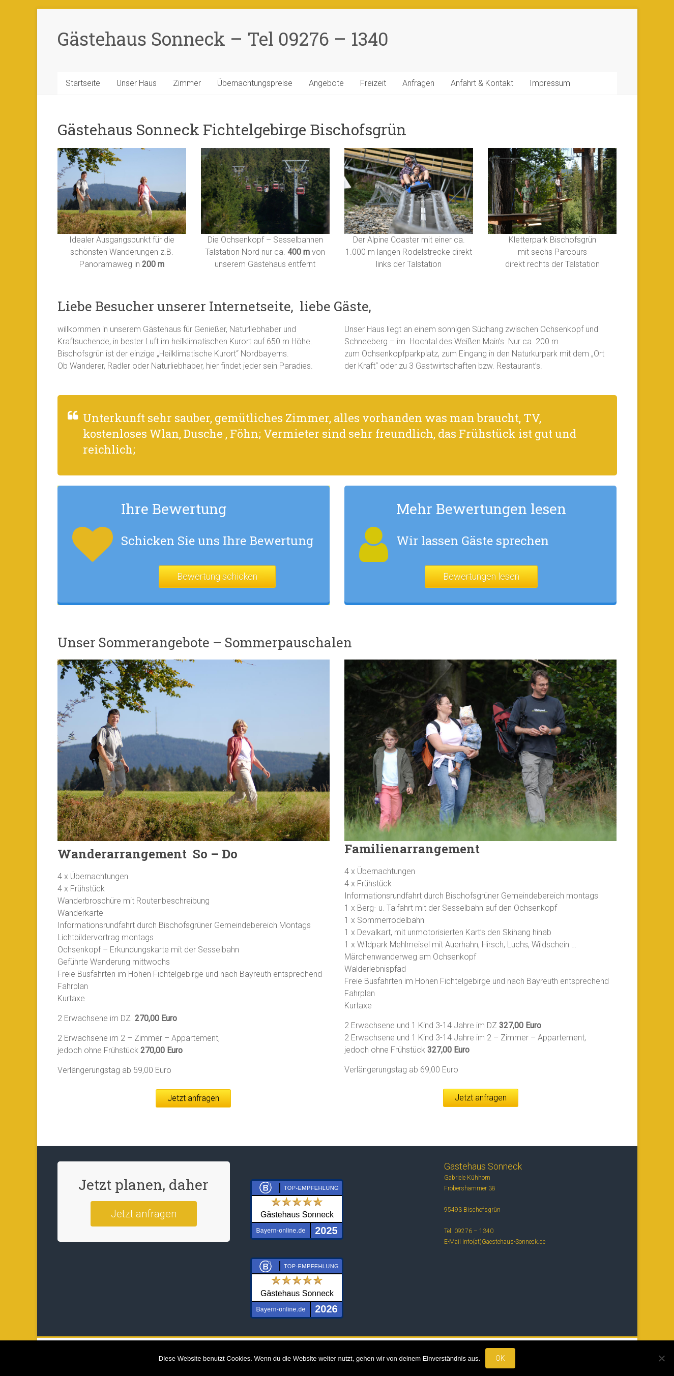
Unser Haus (136, 83)
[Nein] (661, 1358)
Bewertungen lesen (481, 576)
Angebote (326, 83)
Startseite (83, 83)
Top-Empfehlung (311, 1188)
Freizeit (373, 83)
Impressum (550, 83)
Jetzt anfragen (193, 1098)
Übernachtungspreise (254, 83)
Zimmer (187, 83)
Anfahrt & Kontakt (482, 83)
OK (500, 1358)
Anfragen (418, 83)
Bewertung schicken (217, 576)
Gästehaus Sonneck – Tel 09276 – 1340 (223, 38)
